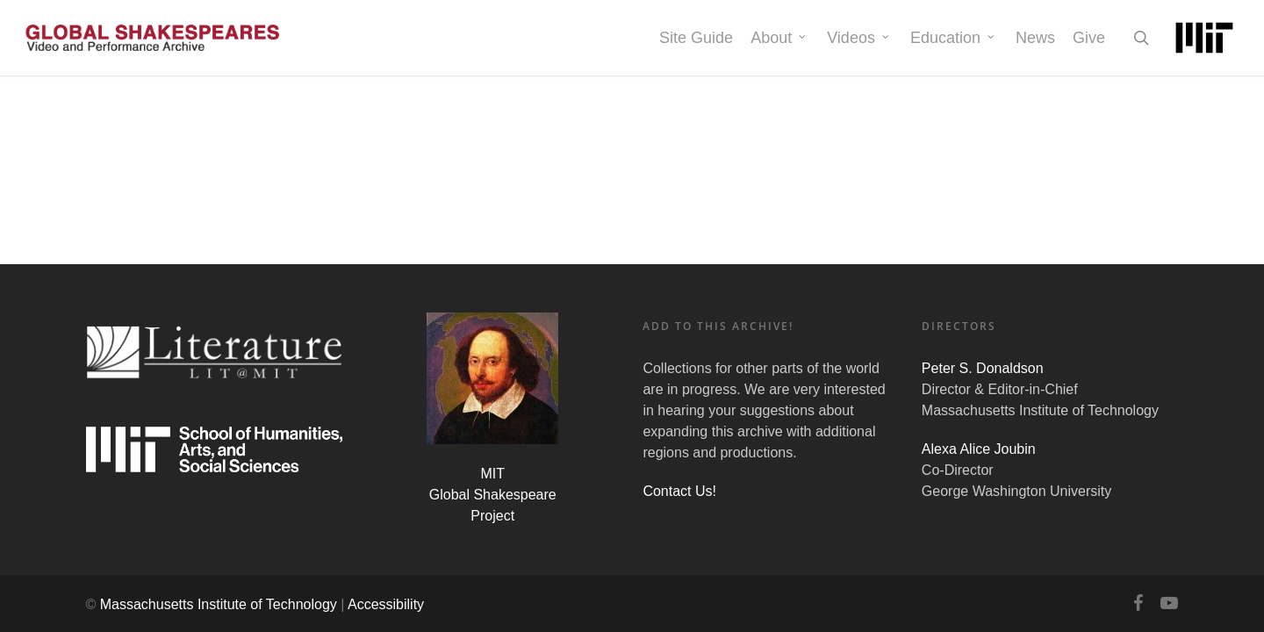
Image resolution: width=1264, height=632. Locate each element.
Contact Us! (679, 491)
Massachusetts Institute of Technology (218, 604)
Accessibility (386, 604)
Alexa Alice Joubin (979, 449)
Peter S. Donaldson (983, 368)
